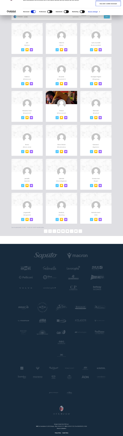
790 (67, 231)
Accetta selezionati (108, 10)
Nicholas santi (95, 212)
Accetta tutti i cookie (108, 4)
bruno (27, 144)
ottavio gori (96, 178)
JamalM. (27, 178)
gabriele (61, 178)
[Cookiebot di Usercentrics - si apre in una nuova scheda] (11, 24)
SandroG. (61, 212)
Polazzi (61, 110)
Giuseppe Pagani (96, 76)
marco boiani (61, 144)
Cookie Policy (65, 433)
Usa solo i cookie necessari (108, 16)
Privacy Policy (58, 433)
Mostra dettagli (93, 24)
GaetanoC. (96, 144)
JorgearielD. (27, 212)
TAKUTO (61, 43)
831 (76, 231)
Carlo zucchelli (95, 43)
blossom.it (64, 428)
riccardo (61, 76)
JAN (27, 43)
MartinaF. (96, 110)
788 (58, 231)
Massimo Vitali (27, 110)
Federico (27, 76)
